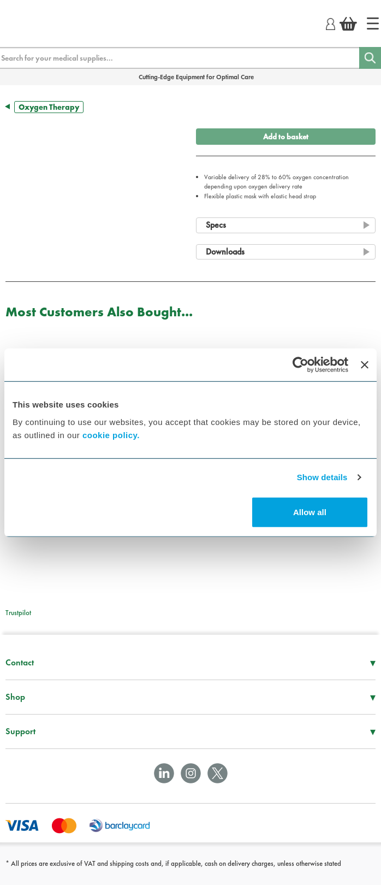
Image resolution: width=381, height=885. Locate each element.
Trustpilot (18, 612)
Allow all (309, 511)
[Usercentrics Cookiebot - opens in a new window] (300, 365)
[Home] (372, 23)
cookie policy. (111, 434)
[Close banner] (364, 365)
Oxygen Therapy (49, 107)
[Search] (370, 58)
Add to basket (285, 136)
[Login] (330, 22)
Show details (322, 477)
